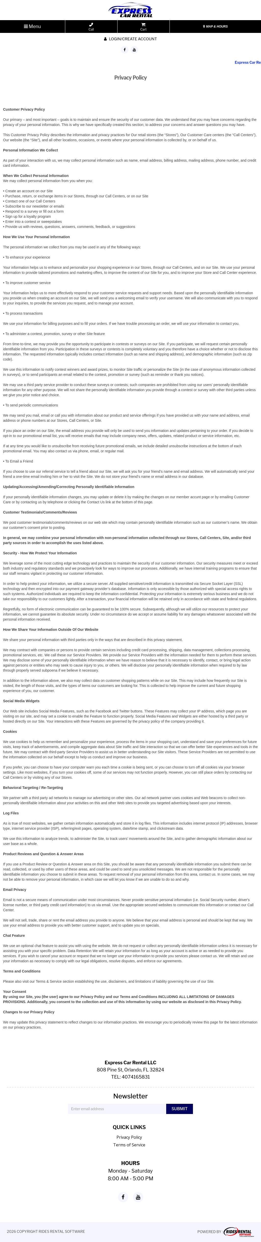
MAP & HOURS (215, 26)
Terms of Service (129, 1145)
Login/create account (130, 39)
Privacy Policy (129, 1137)
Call (91, 27)
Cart (143, 27)
